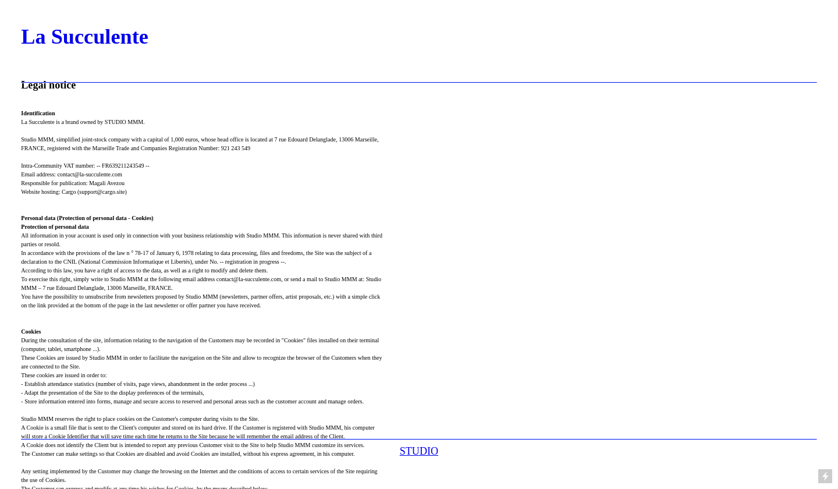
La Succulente (84, 36)
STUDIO (419, 451)
